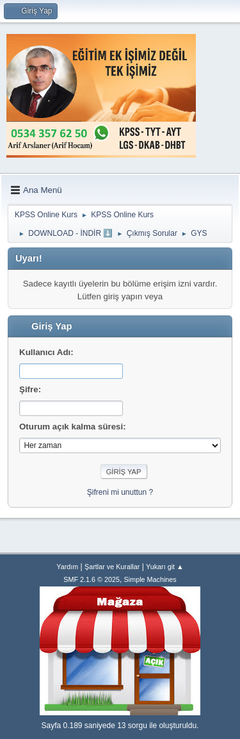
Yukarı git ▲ (165, 566)
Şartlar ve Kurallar (112, 566)
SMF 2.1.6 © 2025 (91, 579)
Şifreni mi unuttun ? (120, 492)
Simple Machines (150, 579)
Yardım (67, 566)
